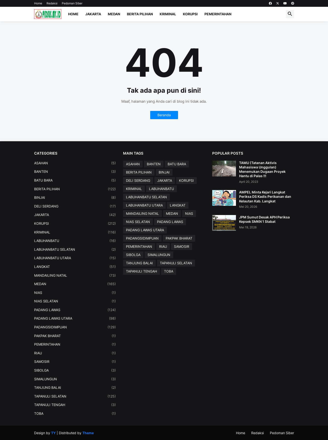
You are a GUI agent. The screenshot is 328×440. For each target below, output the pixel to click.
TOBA (75, 413)
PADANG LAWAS (75, 309)
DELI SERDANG (75, 206)
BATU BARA (75, 180)
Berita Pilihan (140, 14)
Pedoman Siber (72, 3)
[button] (290, 14)
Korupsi (190, 14)
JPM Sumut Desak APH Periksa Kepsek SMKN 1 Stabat (264, 219)
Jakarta (93, 14)
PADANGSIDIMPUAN (75, 327)
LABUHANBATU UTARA (75, 258)
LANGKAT (75, 266)
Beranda (164, 115)
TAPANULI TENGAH (75, 404)
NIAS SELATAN (75, 301)
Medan (114, 14)
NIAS (75, 292)
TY (53, 433)
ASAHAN (75, 163)
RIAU (75, 353)
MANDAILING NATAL (75, 275)
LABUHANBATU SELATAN (75, 249)
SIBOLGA (75, 370)
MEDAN (75, 284)
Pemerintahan (217, 14)
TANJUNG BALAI (75, 387)
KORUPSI (75, 223)
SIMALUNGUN (75, 379)
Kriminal (168, 14)
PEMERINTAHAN (75, 344)
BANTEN (75, 171)
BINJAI (75, 197)
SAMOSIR (75, 361)
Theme (88, 433)
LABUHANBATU (75, 240)
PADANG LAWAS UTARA (75, 318)
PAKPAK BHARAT (75, 335)
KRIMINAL (75, 232)
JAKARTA (75, 214)
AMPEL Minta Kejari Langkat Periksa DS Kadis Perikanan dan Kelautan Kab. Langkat (265, 196)
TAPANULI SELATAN (75, 396)
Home (38, 3)
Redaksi (52, 3)
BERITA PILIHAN (75, 189)
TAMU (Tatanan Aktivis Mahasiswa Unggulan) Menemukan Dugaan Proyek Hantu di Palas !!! (262, 169)
